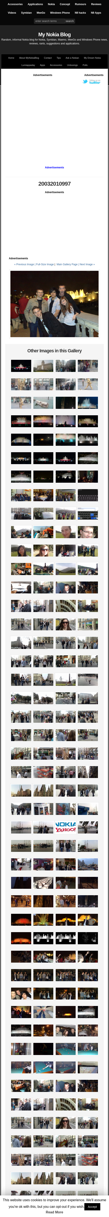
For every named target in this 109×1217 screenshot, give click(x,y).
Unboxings (72, 65)
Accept (92, 1206)
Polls (85, 65)
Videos (12, 12)
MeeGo (41, 12)
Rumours (80, 4)
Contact (48, 58)
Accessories (15, 4)
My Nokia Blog (54, 34)
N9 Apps (96, 12)
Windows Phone (60, 12)
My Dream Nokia (92, 58)
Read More (54, 1212)
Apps (42, 65)
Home (11, 58)
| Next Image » (86, 264)
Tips (59, 58)
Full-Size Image (45, 264)
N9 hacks (80, 12)
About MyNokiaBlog (29, 58)
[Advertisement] (40, 117)
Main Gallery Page (67, 264)
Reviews (96, 4)
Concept (65, 4)
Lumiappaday (28, 65)
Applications (35, 4)
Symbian (26, 12)
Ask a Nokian (72, 58)
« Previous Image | (25, 264)
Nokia (51, 4)
